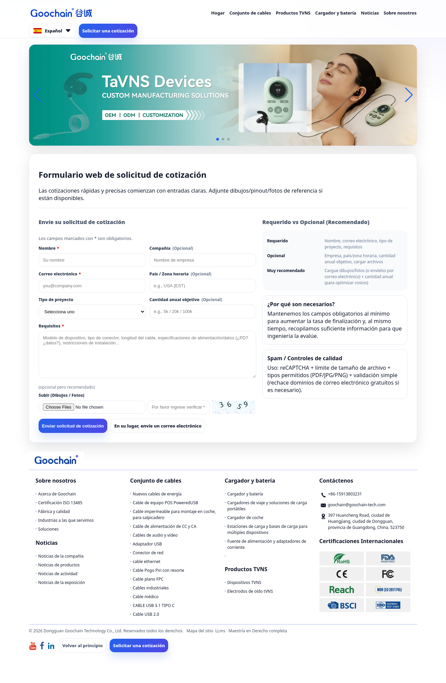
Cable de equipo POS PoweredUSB (165, 503)
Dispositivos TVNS (244, 582)
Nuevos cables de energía (157, 494)
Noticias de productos (59, 565)
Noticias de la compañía (61, 556)
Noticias (370, 13)
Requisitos (51, 326)
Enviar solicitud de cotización (73, 426)
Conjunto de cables (250, 13)
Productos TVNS (293, 13)
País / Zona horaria (180, 274)
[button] (217, 139)
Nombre (49, 248)
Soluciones (48, 529)
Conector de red (148, 553)
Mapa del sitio (199, 631)
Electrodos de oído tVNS (250, 591)
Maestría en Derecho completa (257, 631)
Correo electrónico (60, 274)
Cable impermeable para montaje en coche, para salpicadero (174, 514)
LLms (220, 631)
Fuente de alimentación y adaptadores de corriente (266, 544)
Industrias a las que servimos (66, 520)
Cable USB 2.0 (146, 614)
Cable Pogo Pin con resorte (158, 570)
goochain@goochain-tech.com (357, 505)
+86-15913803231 (345, 494)
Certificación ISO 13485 (60, 503)
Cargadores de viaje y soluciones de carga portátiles (267, 506)
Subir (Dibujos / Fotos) (61, 395)
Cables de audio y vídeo (155, 535)
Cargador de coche (245, 517)
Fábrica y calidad (54, 511)
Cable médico (145, 597)
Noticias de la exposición (61, 582)
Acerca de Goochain (57, 494)
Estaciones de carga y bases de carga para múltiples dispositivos (267, 529)
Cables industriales (151, 588)
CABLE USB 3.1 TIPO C (154, 605)
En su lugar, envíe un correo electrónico (158, 426)
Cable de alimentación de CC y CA (164, 526)
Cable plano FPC (148, 579)
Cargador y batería (335, 13)
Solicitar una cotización (108, 31)
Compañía (171, 248)
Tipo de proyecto (56, 299)
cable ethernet (146, 561)
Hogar (218, 13)
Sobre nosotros (400, 13)
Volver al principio (82, 645)
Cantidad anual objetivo (186, 299)
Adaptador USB (147, 544)
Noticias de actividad (57, 574)
